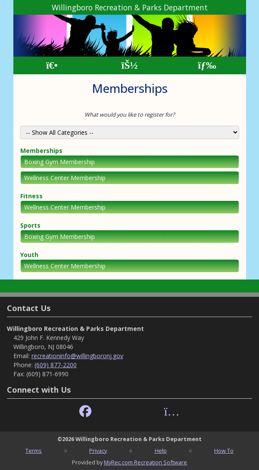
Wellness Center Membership (65, 178)
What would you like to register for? (129, 114)
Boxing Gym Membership (59, 162)
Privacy (98, 450)
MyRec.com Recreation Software (145, 462)
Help (161, 450)
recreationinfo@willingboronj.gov (77, 356)
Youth (29, 255)
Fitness (31, 196)
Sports (30, 225)
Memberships (41, 150)
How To (224, 450)
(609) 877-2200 (55, 365)
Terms (33, 450)
